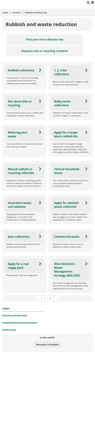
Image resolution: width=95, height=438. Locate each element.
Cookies (6, 361)
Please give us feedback (47, 344)
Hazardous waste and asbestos (19, 205)
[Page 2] (50, 298)
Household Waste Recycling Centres (19, 322)
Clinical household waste (66, 171)
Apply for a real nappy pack (18, 266)
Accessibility (7, 355)
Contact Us (7, 358)
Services (17, 12)
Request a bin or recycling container (44, 51)
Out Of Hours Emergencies (14, 364)
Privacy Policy (8, 366)
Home (5, 12)
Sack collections (19, 237)
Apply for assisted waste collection (66, 205)
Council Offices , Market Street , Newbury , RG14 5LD (26, 369)
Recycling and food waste (14, 315)
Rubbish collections (21, 70)
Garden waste (9, 329)
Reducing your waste (17, 134)
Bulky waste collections (62, 103)
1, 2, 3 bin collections (61, 72)
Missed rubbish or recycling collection (21, 171)
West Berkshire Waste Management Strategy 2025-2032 (67, 269)
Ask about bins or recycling (20, 103)
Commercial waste (67, 237)
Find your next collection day (44, 39)
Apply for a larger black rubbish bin (66, 134)
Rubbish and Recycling (36, 12)
